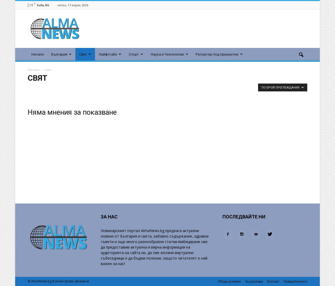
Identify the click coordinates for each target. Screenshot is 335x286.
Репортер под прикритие (219, 54)
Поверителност (295, 281)
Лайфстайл (110, 54)
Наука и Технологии (169, 54)
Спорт (136, 54)
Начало (37, 54)
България (61, 54)
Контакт (273, 281)
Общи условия (229, 281)
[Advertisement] (194, 29)
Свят (85, 54)
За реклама (254, 281)
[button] (301, 55)
